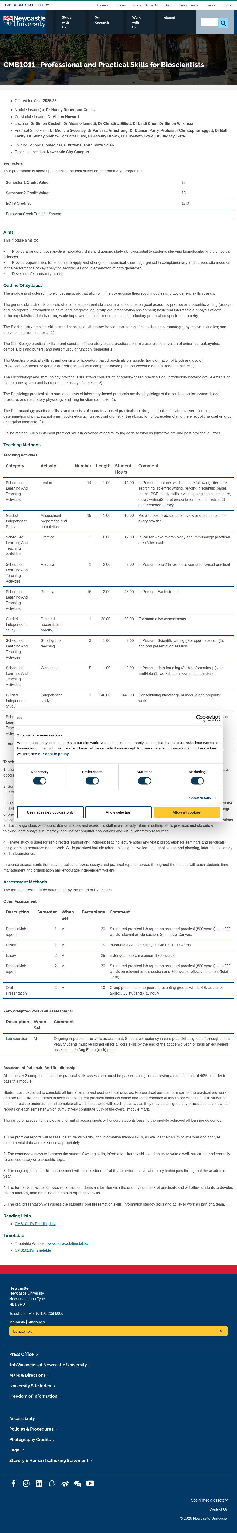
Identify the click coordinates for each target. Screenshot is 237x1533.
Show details (200, 798)
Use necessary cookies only (50, 812)
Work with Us (156, 22)
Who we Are (61, 22)
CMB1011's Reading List (35, 1224)
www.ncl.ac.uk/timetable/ (68, 1244)
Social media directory (209, 1500)
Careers (102, 5)
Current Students (145, 5)
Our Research (124, 22)
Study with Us (92, 22)
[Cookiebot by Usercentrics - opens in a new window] (199, 718)
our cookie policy (53, 754)
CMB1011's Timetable (33, 1250)
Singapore (37, 1322)
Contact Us (218, 1509)
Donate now (23, 1331)
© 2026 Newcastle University (204, 1518)
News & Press (188, 5)
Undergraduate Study (26, 5)
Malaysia (17, 1322)
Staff (168, 5)
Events (210, 5)
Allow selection (118, 812)
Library (121, 5)
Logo (24, 21)
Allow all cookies (187, 812)
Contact (228, 5)
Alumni (182, 22)
